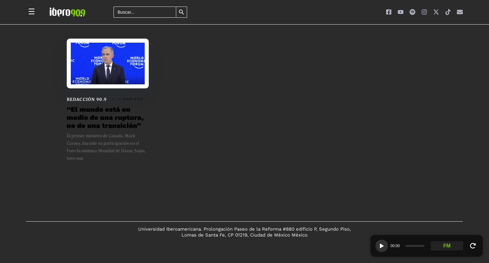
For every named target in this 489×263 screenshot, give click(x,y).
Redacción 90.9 (87, 99)
